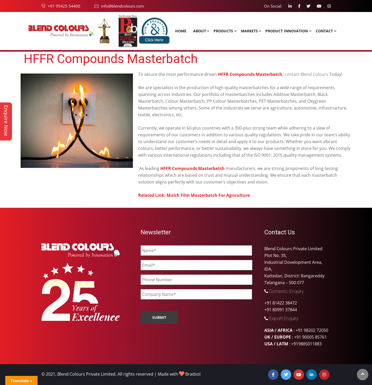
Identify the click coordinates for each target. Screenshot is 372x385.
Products (223, 30)
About (199, 30)
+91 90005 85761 (310, 337)
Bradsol (192, 374)
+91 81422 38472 (280, 303)
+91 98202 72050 (312, 330)
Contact (324, 30)
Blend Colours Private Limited (86, 374)
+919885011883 (306, 344)
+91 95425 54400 (64, 6)
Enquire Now (6, 120)
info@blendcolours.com (122, 6)
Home (180, 30)
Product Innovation (286, 30)
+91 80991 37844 (280, 310)
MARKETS (249, 30)
